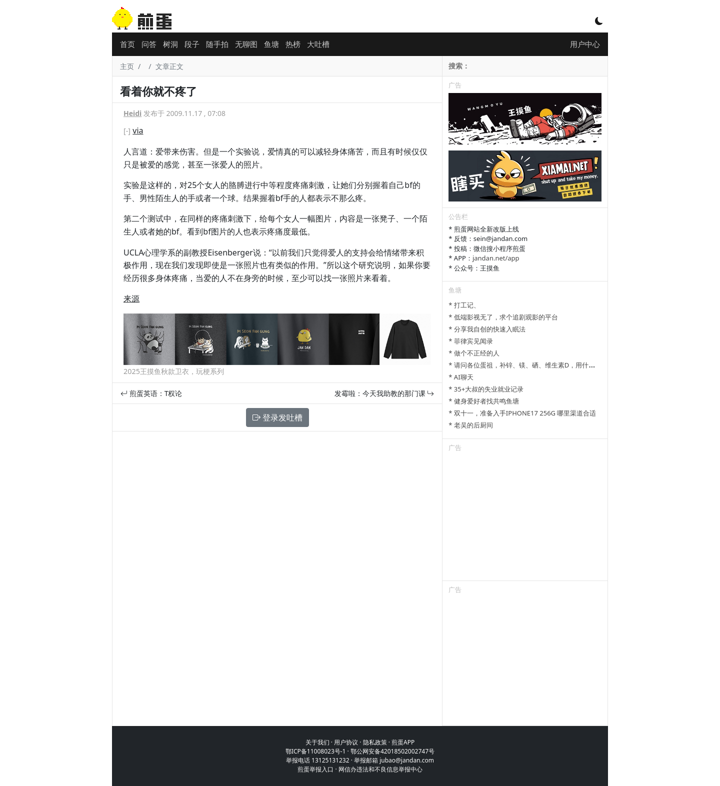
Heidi (133, 113)
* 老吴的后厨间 (470, 425)
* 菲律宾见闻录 (470, 341)
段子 (192, 44)
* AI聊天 (460, 377)
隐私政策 (375, 742)
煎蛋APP (403, 742)
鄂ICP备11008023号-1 (316, 751)
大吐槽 (318, 44)
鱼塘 (271, 44)
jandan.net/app (496, 258)
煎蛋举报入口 (316, 769)
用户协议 (346, 742)
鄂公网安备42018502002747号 (392, 751)
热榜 (293, 44)
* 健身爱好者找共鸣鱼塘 (483, 401)
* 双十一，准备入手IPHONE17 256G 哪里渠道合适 (522, 413)
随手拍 (217, 44)
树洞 (170, 44)
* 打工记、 (464, 305)
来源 (132, 298)
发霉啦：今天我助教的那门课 (384, 393)
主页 (127, 66)
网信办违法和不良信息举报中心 (380, 769)
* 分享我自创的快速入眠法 (487, 329)
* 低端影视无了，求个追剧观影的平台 (503, 317)
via (137, 130)
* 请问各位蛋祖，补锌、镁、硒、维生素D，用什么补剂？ (531, 365)
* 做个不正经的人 (474, 353)
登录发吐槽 (277, 417)
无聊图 (246, 44)
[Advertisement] (525, 518)
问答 (149, 44)
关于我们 (318, 742)
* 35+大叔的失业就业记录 (486, 389)
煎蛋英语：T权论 (151, 393)
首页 (127, 44)
